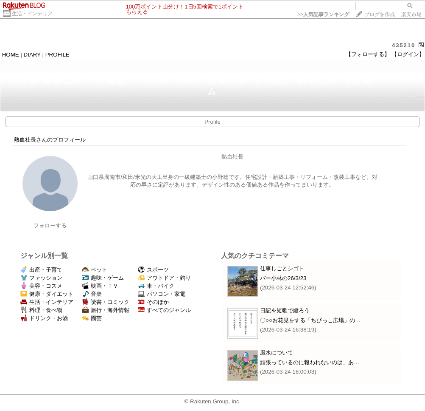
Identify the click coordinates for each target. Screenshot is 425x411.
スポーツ (153, 269)
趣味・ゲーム (103, 278)
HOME (10, 54)
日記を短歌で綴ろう (285, 310)
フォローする (50, 225)
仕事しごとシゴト (282, 268)
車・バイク (156, 286)
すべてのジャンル (164, 310)
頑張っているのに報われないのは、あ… (309, 362)
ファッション (41, 278)
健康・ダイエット (46, 294)
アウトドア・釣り (164, 278)
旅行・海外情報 (105, 310)
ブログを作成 (379, 14)
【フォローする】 (368, 54)
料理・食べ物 (41, 310)
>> (323, 14)
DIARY (32, 54)
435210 (403, 45)
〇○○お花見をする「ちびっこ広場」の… (310, 320)
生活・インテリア (32, 14)
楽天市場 (411, 14)
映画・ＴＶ (100, 286)
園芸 (92, 318)
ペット (94, 269)
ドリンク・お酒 (44, 318)
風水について (276, 352)
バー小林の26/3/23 (283, 278)
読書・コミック (105, 302)
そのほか (153, 302)
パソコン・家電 (161, 294)
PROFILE (57, 54)
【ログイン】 (408, 54)
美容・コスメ (41, 286)
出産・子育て (41, 269)
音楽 (92, 294)
